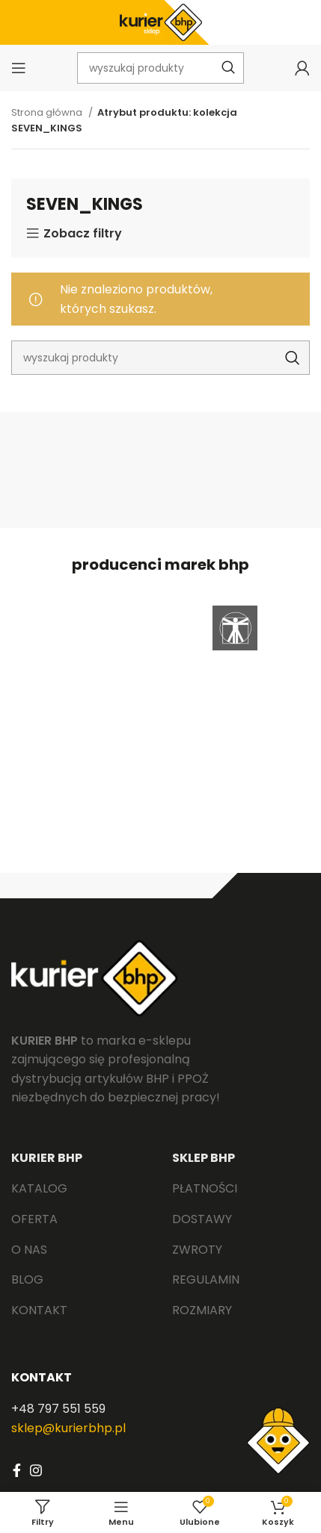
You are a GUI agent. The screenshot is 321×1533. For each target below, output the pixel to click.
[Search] (160, 358)
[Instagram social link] (35, 1470)
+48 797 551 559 (58, 1408)
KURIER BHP (46, 1157)
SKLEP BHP (203, 1157)
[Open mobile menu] (19, 68)
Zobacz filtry (82, 233)
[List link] (80, 1188)
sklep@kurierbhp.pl (68, 1428)
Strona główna (48, 112)
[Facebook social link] (16, 1470)
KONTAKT (41, 1377)
